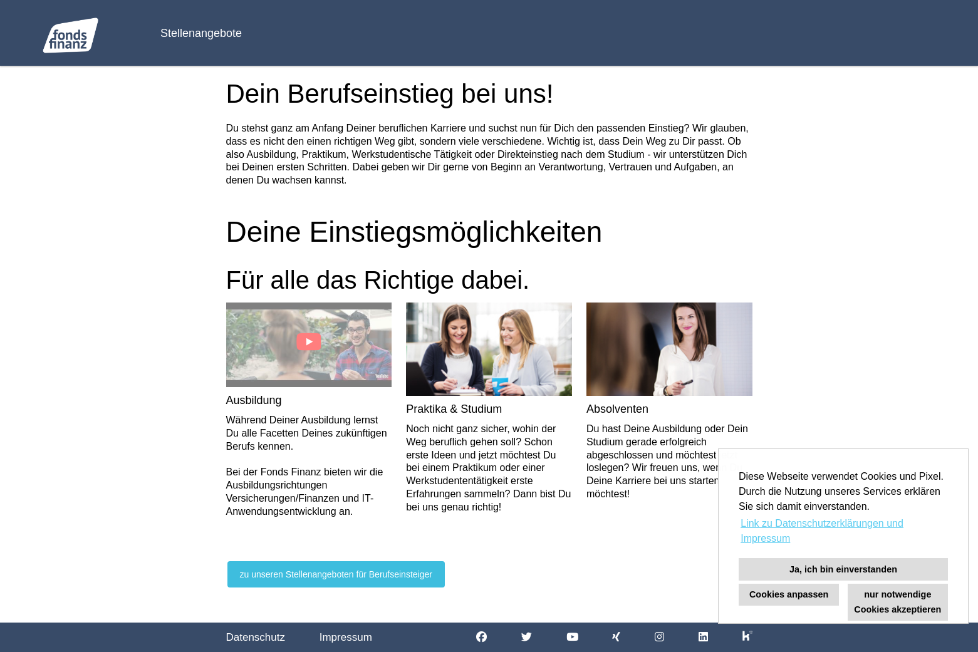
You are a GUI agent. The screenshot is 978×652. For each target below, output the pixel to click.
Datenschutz (256, 637)
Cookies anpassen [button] (788, 594)
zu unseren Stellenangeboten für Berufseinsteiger (336, 574)
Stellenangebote (201, 33)
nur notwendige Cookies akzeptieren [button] (897, 601)
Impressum (346, 637)
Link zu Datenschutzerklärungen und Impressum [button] (822, 531)
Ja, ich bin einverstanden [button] (843, 569)
